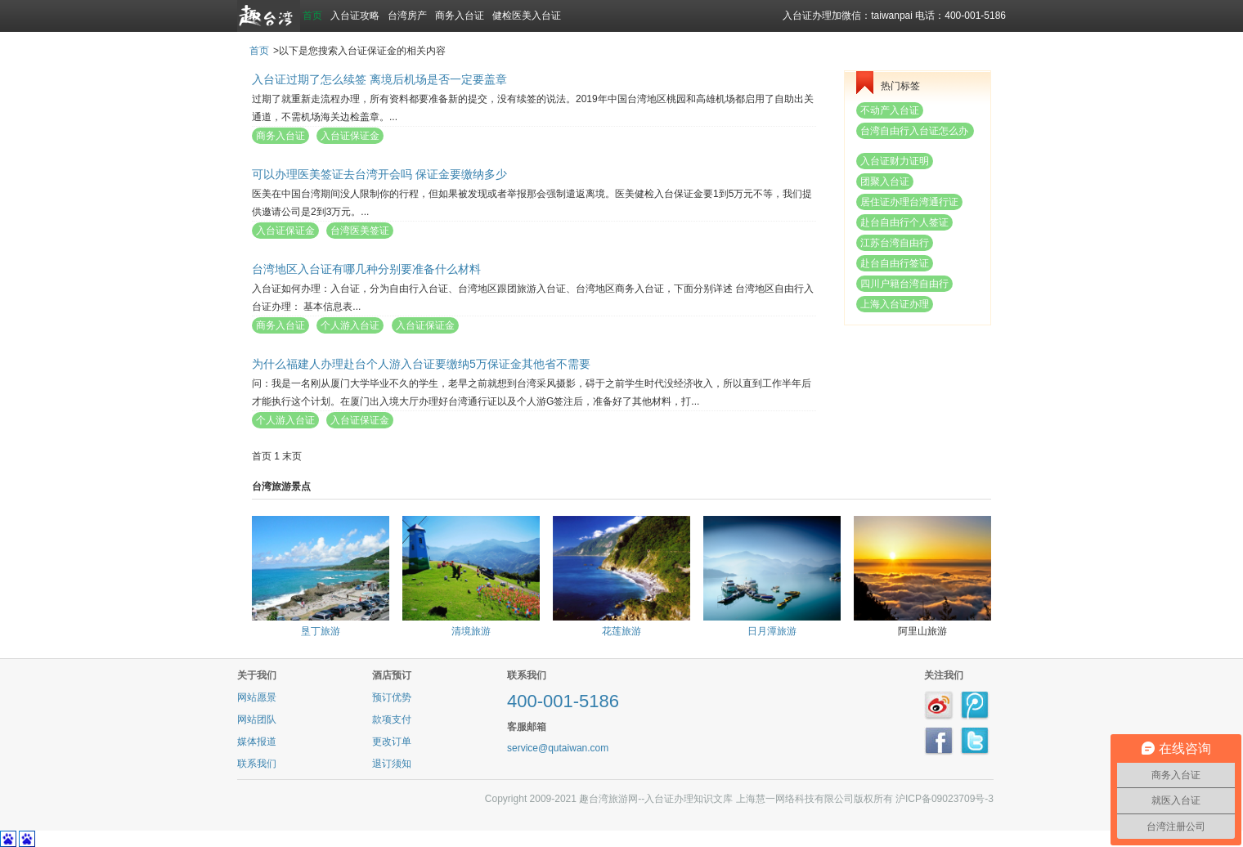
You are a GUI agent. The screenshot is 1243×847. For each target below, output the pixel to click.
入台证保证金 (350, 135)
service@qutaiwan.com (557, 748)
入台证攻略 (354, 15)
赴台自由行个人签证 (904, 222)
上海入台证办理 (894, 304)
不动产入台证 (889, 110)
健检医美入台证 (526, 15)
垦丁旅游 (320, 631)
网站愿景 (256, 697)
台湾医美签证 (359, 230)
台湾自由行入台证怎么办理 (914, 132)
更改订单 (391, 741)
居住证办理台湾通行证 (909, 202)
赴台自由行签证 (894, 263)
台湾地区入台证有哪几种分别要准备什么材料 (366, 269)
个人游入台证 (350, 325)
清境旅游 (471, 631)
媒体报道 (256, 741)
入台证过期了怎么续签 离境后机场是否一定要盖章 (379, 79)
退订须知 (391, 763)
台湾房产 (407, 15)
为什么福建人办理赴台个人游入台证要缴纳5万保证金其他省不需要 (421, 363)
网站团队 (256, 719)
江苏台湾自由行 (894, 243)
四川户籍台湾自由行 (904, 283)
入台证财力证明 (894, 161)
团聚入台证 (884, 181)
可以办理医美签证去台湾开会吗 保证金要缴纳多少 (379, 174)
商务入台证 (459, 15)
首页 (312, 15)
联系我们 (256, 763)
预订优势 (391, 697)
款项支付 (391, 719)
